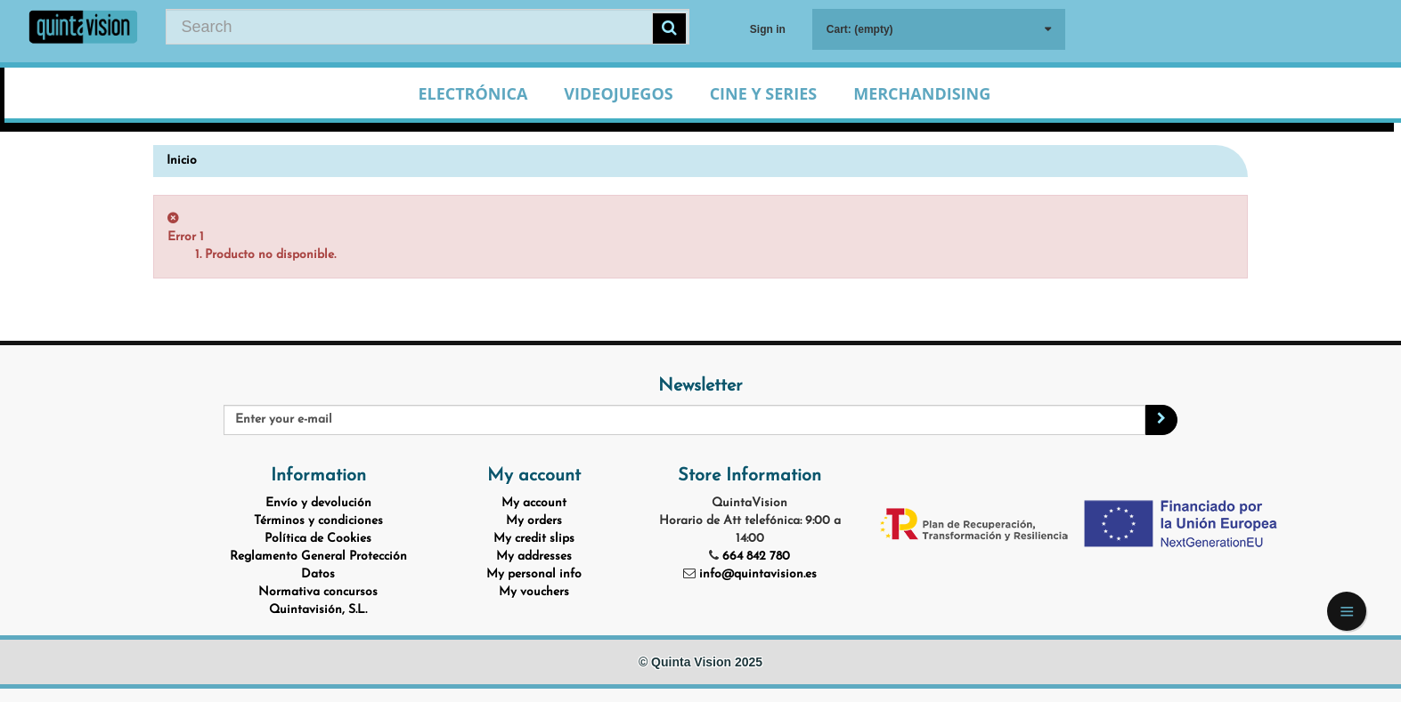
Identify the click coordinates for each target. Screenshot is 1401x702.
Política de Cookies (318, 538)
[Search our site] (427, 26)
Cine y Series (764, 93)
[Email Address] (684, 420)
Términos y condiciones (318, 521)
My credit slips (533, 538)
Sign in (768, 29)
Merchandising (921, 93)
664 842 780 (756, 556)
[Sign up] (1161, 420)
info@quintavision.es (758, 574)
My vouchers (534, 592)
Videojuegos (618, 93)
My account (533, 503)
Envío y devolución (318, 503)
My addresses (534, 556)
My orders (534, 521)
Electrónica (472, 93)
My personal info (534, 574)
